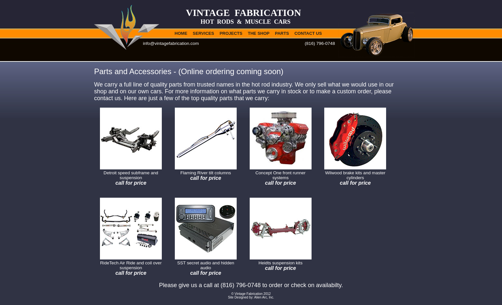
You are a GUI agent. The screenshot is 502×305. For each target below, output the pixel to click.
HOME (180, 33)
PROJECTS (230, 33)
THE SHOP (258, 33)
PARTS (282, 33)
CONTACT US (308, 33)
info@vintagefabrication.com (171, 43)
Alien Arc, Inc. (264, 297)
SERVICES (203, 33)
